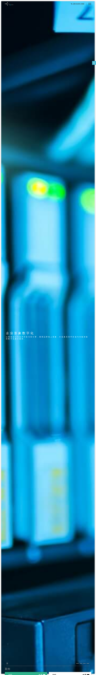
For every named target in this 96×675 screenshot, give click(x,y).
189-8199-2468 (78, 4)
